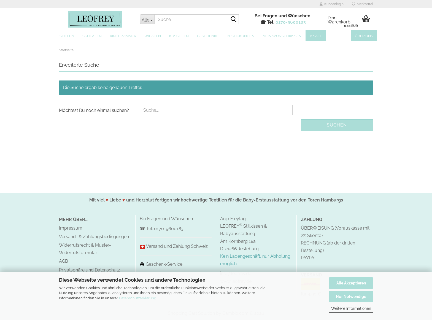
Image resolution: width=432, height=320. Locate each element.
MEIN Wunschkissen (282, 36)
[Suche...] (147, 19)
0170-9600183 (291, 22)
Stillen (67, 36)
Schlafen (92, 36)
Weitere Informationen (351, 308)
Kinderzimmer (123, 36)
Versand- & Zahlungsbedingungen (94, 236)
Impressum (70, 228)
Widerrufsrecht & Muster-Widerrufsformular (85, 249)
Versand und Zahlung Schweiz (177, 246)
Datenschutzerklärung (137, 298)
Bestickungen (240, 36)
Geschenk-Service (161, 264)
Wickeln (152, 36)
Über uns (364, 36)
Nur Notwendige (351, 296)
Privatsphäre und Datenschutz (89, 270)
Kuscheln (179, 36)
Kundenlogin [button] (332, 4)
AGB (63, 261)
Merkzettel (362, 4)
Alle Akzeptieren (351, 283)
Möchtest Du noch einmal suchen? (94, 110)
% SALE (316, 36)
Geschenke (207, 36)
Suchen (337, 125)
